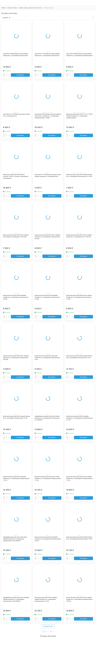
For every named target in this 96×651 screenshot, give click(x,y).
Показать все (48, 626)
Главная (3, 7)
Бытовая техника (12, 7)
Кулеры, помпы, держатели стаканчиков (30, 7)
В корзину (20, 75)
